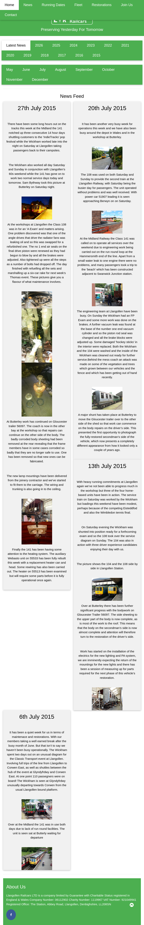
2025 (56, 45)
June (26, 70)
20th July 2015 (107, 108)
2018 (45, 55)
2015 (96, 55)
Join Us (127, 5)
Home (9, 5)
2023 (91, 45)
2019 (27, 55)
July (42, 70)
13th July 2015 (107, 466)
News (28, 5)
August (60, 70)
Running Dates (53, 5)
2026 (39, 45)
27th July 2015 (37, 108)
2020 (10, 55)
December (40, 80)
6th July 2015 (36, 716)
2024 (73, 45)
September (84, 70)
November (14, 80)
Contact (11, 15)
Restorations (101, 5)
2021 (125, 45)
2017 (62, 55)
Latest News (16, 45)
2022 (108, 45)
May (9, 70)
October (108, 70)
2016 (79, 55)
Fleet (78, 5)
